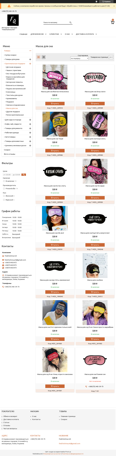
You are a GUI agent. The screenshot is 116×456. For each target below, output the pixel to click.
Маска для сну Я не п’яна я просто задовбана (95, 327)
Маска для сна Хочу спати (95, 92)
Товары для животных (14, 141)
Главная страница (68, 416)
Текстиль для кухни (14, 95)
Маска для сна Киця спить (95, 139)
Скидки (7, 150)
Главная (23, 34)
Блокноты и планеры (15, 85)
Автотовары (10, 137)
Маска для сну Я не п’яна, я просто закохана (54, 374)
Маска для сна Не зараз (95, 186)
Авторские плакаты (14, 82)
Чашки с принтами (13, 70)
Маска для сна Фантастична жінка (55, 92)
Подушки (10, 102)
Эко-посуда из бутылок (15, 74)
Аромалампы (11, 98)
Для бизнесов (37, 34)
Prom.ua (68, 451)
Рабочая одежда (12, 133)
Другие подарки (13, 112)
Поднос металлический (15, 89)
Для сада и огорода (13, 120)
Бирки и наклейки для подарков (15, 78)
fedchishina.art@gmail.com (15, 260)
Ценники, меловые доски (15, 145)
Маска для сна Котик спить (55, 186)
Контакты (36, 419)
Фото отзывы (9, 154)
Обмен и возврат (10, 416)
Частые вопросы (10, 428)
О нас (67, 34)
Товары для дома (12, 59)
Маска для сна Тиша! (55, 139)
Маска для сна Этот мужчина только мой (55, 327)
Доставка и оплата (85, 34)
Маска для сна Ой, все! (55, 233)
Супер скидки (10, 55)
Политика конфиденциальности (72, 454)
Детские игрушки (13, 67)
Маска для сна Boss (95, 280)
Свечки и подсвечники (15, 105)
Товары (7, 51)
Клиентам (54, 34)
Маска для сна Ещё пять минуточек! (95, 233)
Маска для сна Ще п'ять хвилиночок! (55, 280)
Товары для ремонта (13, 128)
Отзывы (6, 425)
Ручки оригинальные (15, 115)
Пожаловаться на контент (52, 454)
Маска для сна (12, 108)
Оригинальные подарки (15, 64)
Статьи (6, 422)
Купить (56, 104)
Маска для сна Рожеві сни (95, 374)
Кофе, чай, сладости (13, 124)
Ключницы (10, 92)
